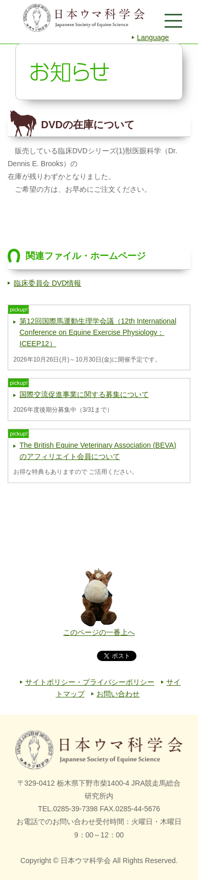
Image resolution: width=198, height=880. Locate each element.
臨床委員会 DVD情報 (47, 283)
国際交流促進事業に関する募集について (84, 394)
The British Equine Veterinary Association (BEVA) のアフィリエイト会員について (97, 451)
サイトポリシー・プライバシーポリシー (89, 682)
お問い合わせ (118, 694)
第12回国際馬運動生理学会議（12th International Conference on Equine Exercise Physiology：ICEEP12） (97, 332)
